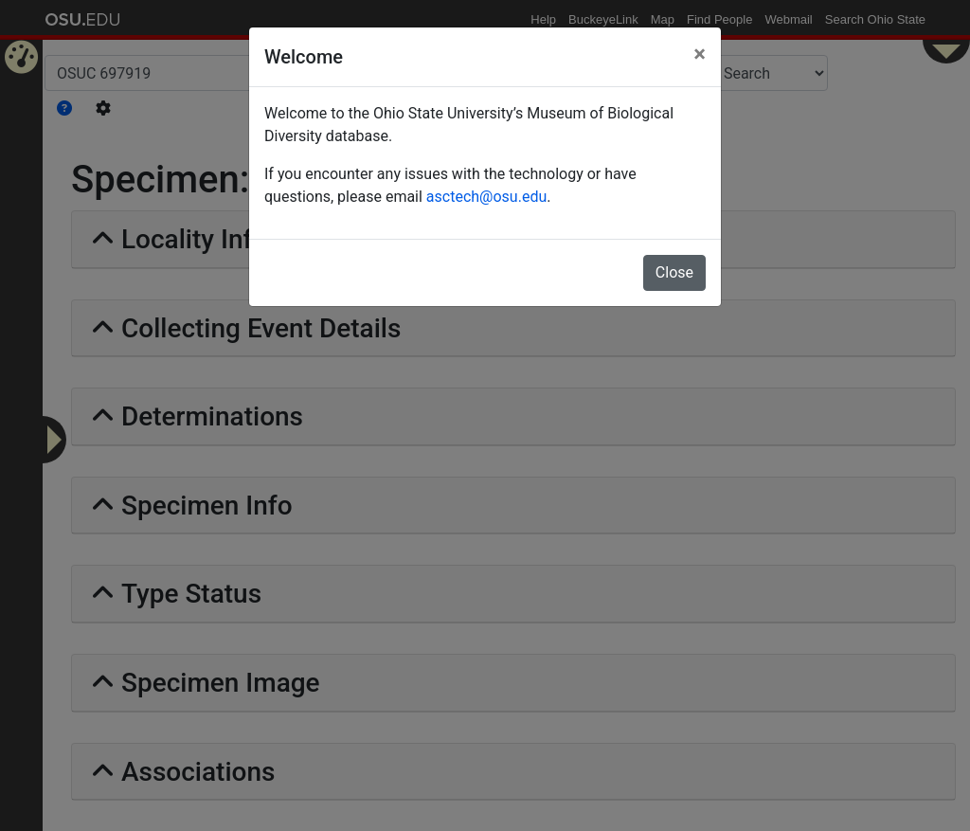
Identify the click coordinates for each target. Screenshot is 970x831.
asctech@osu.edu (486, 197)
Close (674, 272)
